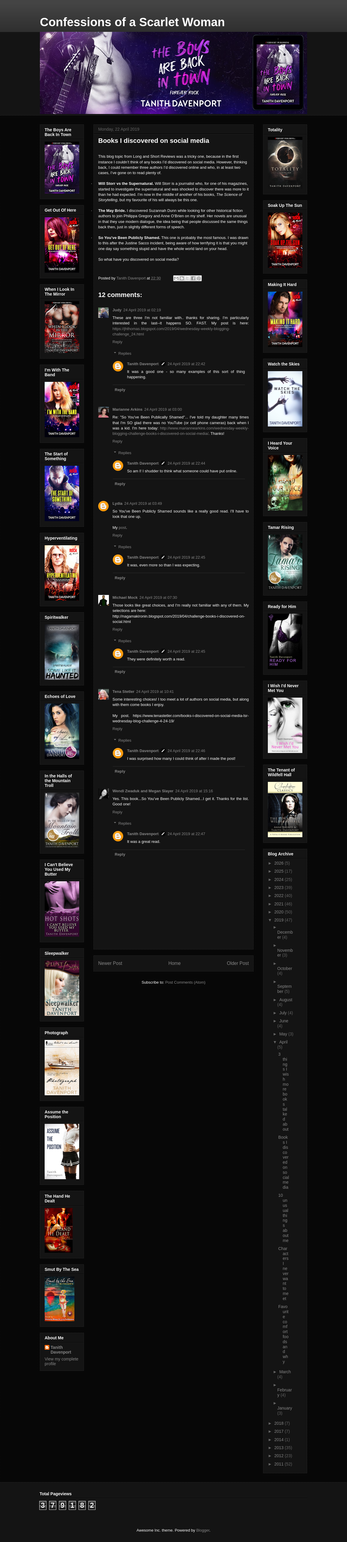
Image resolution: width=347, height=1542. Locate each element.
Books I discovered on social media (283, 1162)
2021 (279, 904)
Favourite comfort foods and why (283, 1334)
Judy (116, 310)
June (283, 1020)
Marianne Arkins (127, 409)
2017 (279, 1431)
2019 (279, 920)
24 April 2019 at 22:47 (186, 834)
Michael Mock (125, 597)
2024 (279, 879)
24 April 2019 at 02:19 (142, 310)
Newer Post (110, 963)
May (283, 1034)
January (284, 1408)
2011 (279, 1464)
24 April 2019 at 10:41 (155, 691)
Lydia (117, 503)
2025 (279, 871)
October (284, 968)
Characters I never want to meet (283, 1273)
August (285, 999)
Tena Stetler (123, 691)
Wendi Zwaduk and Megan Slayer (143, 791)
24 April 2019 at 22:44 (186, 463)
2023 (279, 887)
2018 (279, 1423)
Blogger (202, 1530)
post (122, 527)
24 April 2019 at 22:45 (186, 557)
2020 (279, 912)
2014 (279, 1439)
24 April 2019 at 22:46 (186, 751)
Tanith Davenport (143, 364)
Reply (117, 342)
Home (174, 963)
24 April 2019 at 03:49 (143, 503)
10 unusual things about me (283, 1218)
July (283, 1012)
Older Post (238, 963)
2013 (279, 1447)
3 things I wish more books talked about (283, 1092)
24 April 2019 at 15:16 (194, 791)
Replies (124, 353)
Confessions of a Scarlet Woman (132, 22)
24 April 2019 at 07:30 (158, 597)
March (285, 1371)
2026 (279, 863)
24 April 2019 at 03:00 (163, 409)
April (283, 1042)
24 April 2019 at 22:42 (186, 364)
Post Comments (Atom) (185, 982)
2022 (279, 895)
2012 (279, 1455)
